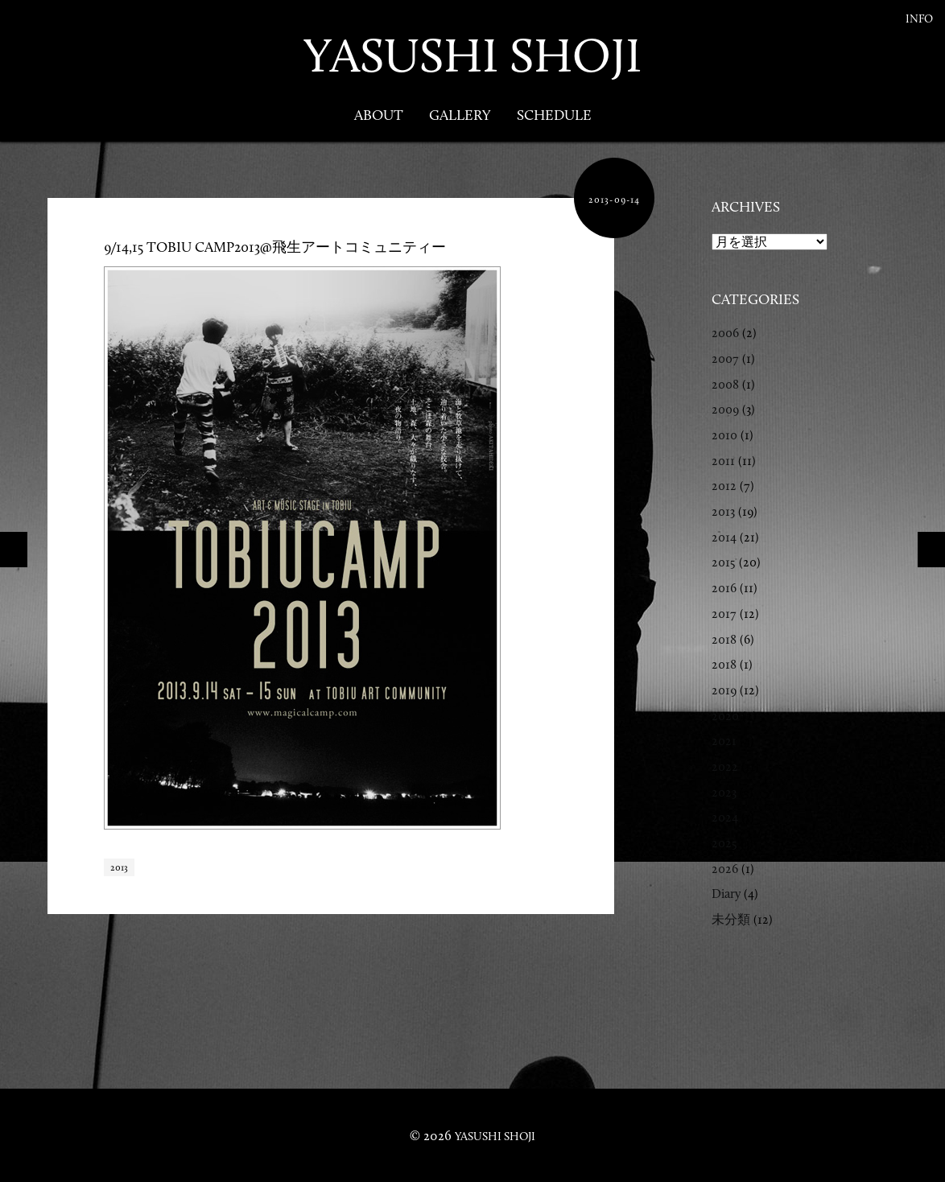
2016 (724, 587)
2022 (725, 766)
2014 (724, 537)
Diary (726, 893)
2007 (725, 358)
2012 (724, 485)
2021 (724, 740)
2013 (119, 867)
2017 (724, 613)
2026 (725, 868)
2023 (724, 792)
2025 (724, 842)
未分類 (731, 919)
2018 (724, 639)
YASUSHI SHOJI (472, 55)
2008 (725, 384)
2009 (725, 409)
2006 (725, 332)
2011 (723, 460)
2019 (724, 690)
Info (919, 19)
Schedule (554, 115)
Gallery (460, 115)
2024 (725, 817)
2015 (724, 562)
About (378, 115)
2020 (725, 715)
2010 (724, 435)
